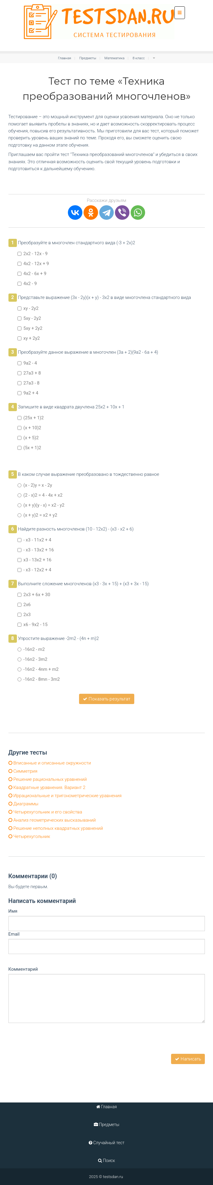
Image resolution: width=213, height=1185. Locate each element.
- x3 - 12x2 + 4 (34, 570)
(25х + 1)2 (30, 417)
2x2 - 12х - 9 (32, 253)
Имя (12, 911)
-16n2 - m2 (31, 649)
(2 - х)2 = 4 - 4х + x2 (40, 495)
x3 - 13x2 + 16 (34, 560)
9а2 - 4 (27, 363)
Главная (64, 58)
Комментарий (23, 969)
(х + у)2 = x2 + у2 (37, 515)
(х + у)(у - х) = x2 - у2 (41, 505)
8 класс (139, 58)
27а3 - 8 (28, 383)
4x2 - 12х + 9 (33, 263)
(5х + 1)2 (29, 447)
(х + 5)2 (28, 437)
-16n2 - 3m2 (32, 659)
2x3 (24, 614)
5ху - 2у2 (29, 318)
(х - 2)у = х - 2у (34, 485)
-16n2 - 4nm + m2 (38, 669)
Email (14, 934)
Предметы (87, 58)
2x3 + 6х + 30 (33, 594)
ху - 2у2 (28, 308)
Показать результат (106, 699)
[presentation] (54, 1042)
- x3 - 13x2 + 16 (35, 550)
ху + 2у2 (28, 338)
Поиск (106, 1160)
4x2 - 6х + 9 (31, 273)
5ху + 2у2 (30, 328)
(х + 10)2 (29, 427)
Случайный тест (107, 1142)
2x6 (24, 604)
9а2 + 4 (27, 393)
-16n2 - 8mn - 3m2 (38, 679)
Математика (114, 58)
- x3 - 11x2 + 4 (34, 540)
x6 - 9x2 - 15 (32, 624)
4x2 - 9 (27, 283)
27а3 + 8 (29, 373)
